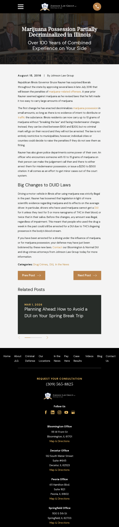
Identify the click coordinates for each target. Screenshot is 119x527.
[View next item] (47, 337)
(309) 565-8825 (59, 384)
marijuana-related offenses (65, 91)
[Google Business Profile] (73, 412)
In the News (62, 264)
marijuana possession (85, 108)
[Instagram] (59, 412)
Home (7, 356)
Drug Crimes (40, 264)
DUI (96, 207)
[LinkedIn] (52, 412)
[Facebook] (46, 412)
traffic (21, 117)
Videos (89, 356)
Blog (99, 356)
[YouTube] (66, 412)
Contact (57, 247)
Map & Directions (59, 441)
